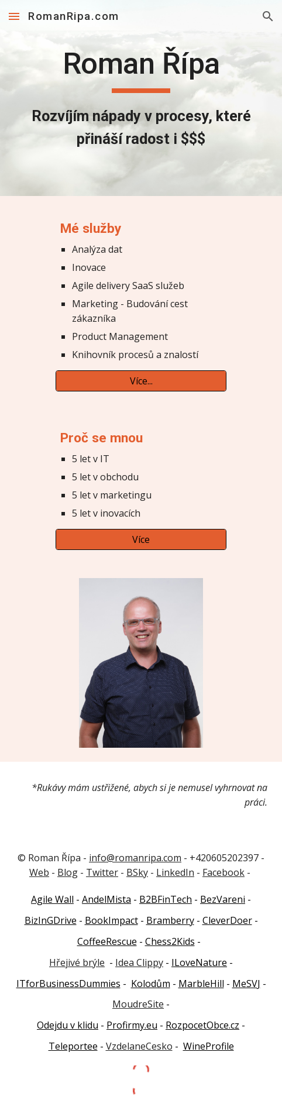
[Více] (140, 539)
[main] (141, 98)
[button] (14, 16)
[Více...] (140, 381)
